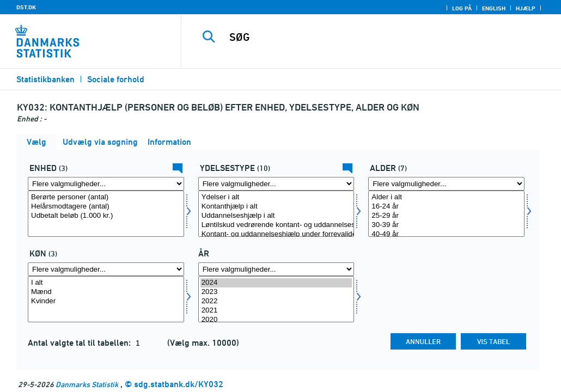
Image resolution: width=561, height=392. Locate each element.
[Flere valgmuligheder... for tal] (106, 184)
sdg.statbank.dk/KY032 (178, 384)
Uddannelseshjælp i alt (276, 215)
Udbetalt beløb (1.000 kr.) (106, 215)
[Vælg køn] (106, 299)
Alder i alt (446, 197)
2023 (276, 292)
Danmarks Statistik (87, 384)
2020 (276, 319)
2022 (276, 301)
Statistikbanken (45, 79)
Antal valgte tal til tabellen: (80, 343)
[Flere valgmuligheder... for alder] (446, 184)
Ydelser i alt (276, 197)
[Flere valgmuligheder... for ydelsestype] (276, 184)
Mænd (106, 292)
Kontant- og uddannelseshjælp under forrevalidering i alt (276, 234)
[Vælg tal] (106, 214)
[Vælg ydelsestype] (276, 214)
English (493, 8)
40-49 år (446, 234)
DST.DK (26, 7)
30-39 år (446, 225)
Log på (462, 8)
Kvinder (106, 301)
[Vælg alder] (446, 214)
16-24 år (446, 206)
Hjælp (525, 8)
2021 (276, 310)
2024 (276, 282)
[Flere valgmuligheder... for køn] (106, 269)
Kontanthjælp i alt (276, 206)
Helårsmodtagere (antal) (106, 206)
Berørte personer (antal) (106, 197)
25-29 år (446, 215)
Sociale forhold (115, 79)
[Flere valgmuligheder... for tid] (276, 269)
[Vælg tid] (276, 299)
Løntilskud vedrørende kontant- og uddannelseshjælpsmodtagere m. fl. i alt (276, 225)
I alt (106, 282)
